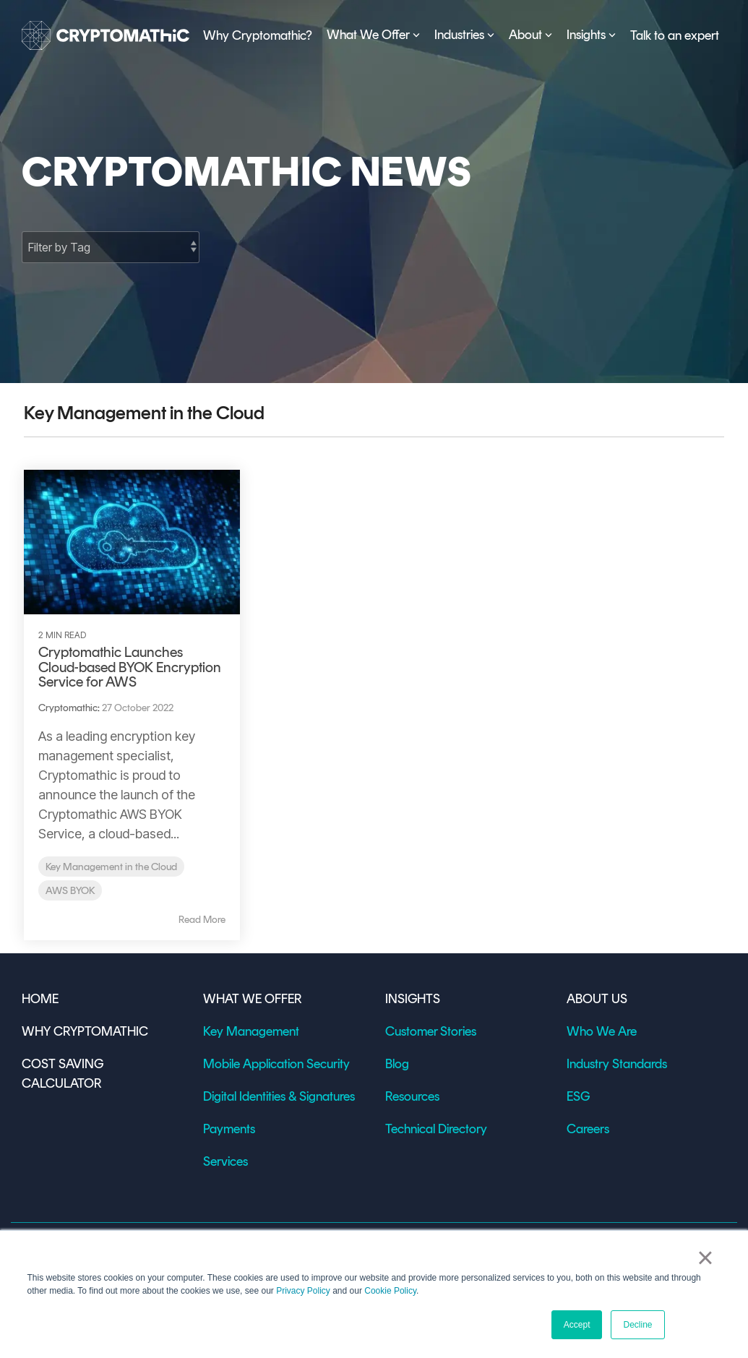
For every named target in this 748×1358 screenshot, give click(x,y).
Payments (229, 1129)
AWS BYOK (70, 890)
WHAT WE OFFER (252, 999)
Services (225, 1161)
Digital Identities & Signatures (279, 1096)
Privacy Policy (303, 1291)
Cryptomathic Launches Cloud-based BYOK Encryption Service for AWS (129, 667)
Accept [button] (577, 1325)
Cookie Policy (390, 1291)
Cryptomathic (68, 708)
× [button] (705, 1257)
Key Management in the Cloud (111, 866)
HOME (43, 999)
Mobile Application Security (276, 1064)
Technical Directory (436, 1129)
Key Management (251, 1031)
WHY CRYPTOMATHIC (85, 1031)
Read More (202, 920)
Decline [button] (637, 1325)
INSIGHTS (412, 999)
